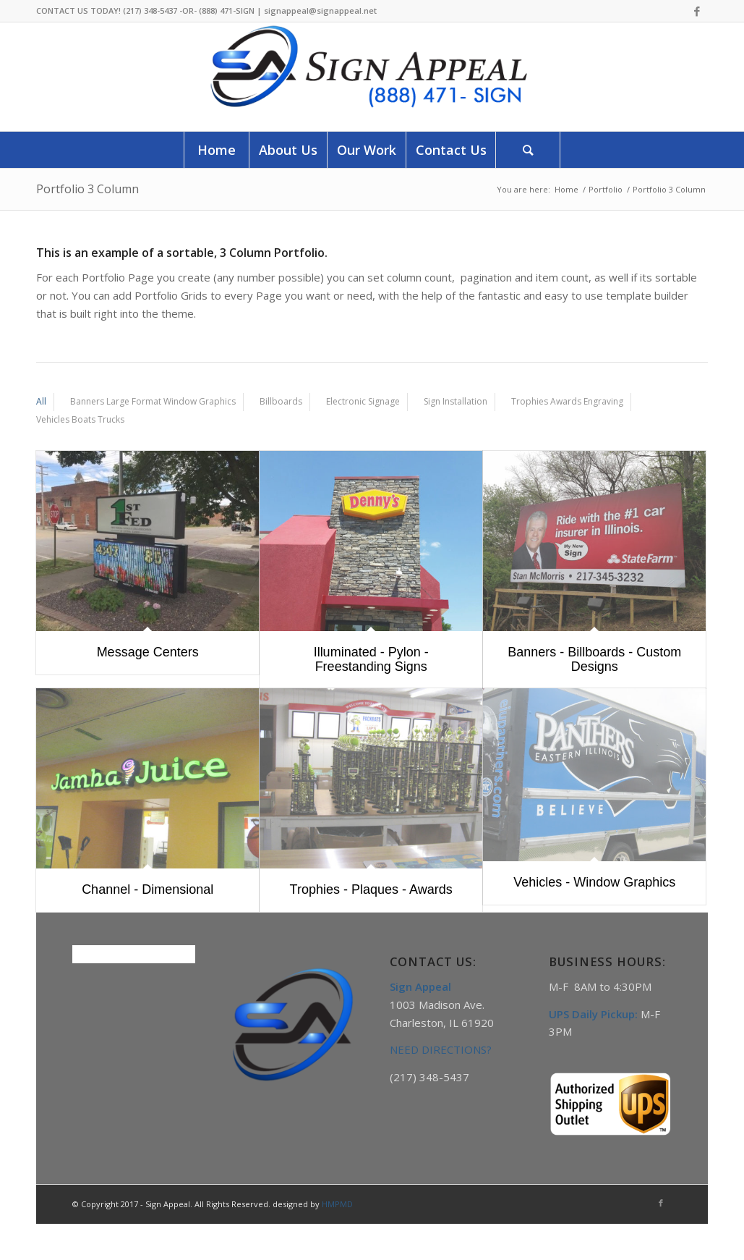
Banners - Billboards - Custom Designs (594, 659)
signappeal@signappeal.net (320, 10)
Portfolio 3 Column (87, 189)
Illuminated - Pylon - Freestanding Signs (371, 659)
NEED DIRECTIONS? (441, 1049)
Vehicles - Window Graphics (594, 882)
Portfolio (606, 189)
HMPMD (337, 1203)
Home (566, 189)
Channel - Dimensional (147, 889)
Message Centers (148, 652)
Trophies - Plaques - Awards (371, 889)
